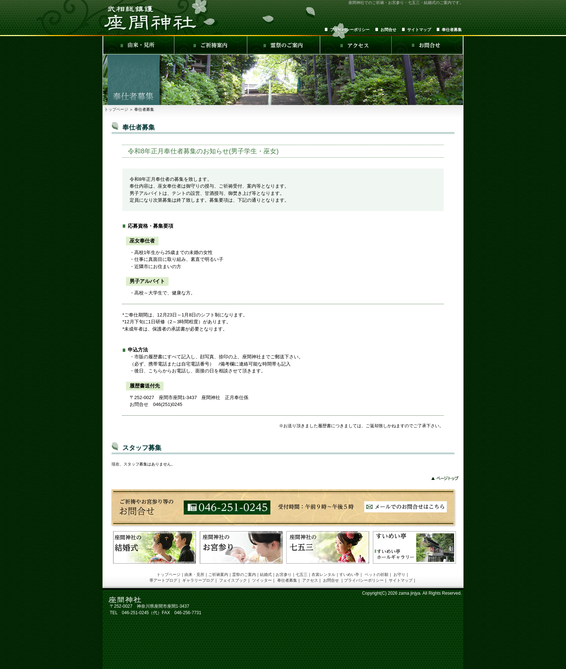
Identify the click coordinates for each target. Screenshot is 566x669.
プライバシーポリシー (350, 29)
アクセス (310, 580)
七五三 (302, 574)
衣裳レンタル (323, 574)
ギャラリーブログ (198, 580)
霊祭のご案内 (244, 574)
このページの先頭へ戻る (445, 478)
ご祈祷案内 (218, 574)
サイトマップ (419, 29)
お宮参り (284, 574)
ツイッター (262, 580)
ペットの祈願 (376, 574)
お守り (399, 574)
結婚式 (266, 574)
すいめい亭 (349, 574)
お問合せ (388, 29)
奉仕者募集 (452, 29)
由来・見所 (194, 574)
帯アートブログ (163, 580)
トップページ (116, 109)
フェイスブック (233, 580)
